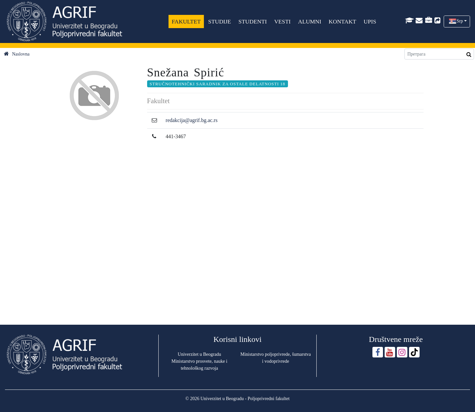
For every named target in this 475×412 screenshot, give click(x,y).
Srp (460, 21)
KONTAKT (342, 21)
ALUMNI (309, 21)
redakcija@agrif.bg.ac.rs (191, 120)
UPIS (370, 21)
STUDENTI (252, 21)
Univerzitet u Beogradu (199, 354)
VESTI (282, 21)
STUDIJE (219, 21)
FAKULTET (186, 21)
